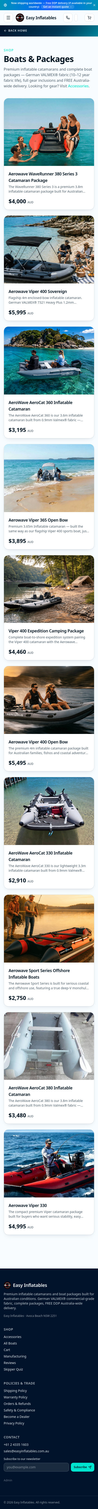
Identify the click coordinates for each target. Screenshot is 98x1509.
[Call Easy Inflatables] (68, 17)
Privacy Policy (14, 1423)
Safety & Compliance (19, 1410)
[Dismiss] (94, 5)
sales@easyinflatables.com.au (26, 1451)
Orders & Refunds (17, 1403)
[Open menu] (8, 17)
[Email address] (36, 1467)
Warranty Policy (15, 1397)
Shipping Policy (15, 1390)
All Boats (10, 1343)
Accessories (78, 86)
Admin (8, 1480)
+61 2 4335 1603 (16, 1444)
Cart (7, 1350)
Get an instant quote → (57, 6)
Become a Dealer (17, 1416)
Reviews (10, 1363)
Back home (15, 31)
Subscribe (83, 1467)
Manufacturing (15, 1356)
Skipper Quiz (13, 1369)
